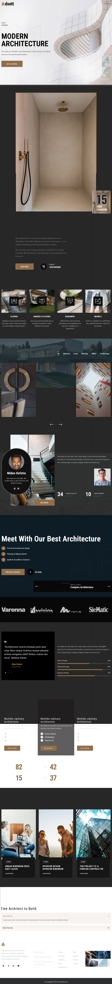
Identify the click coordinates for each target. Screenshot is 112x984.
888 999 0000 (39, 952)
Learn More (9, 873)
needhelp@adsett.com (42, 957)
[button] (106, 61)
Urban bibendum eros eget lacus (17, 867)
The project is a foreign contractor (91, 867)
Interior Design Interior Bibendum (52, 867)
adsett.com (64, 982)
